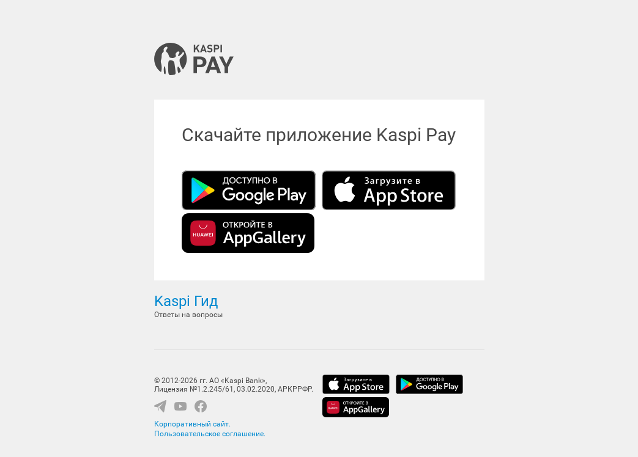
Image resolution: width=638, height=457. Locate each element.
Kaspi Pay (194, 59)
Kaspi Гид (186, 301)
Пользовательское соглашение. (209, 434)
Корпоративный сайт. (192, 424)
